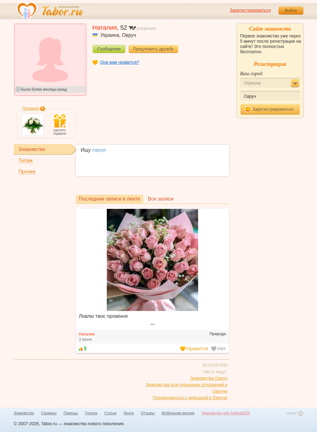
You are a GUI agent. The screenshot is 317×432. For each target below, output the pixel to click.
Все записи (161, 198)
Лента (129, 413)
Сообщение (109, 48)
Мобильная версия (178, 413)
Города (91, 413)
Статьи (110, 413)
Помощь (71, 413)
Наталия (87, 334)
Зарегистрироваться (250, 10)
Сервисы (49, 413)
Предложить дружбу (153, 48)
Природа (218, 333)
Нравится (194, 348)
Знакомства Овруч (208, 378)
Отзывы (147, 413)
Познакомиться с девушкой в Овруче (190, 397)
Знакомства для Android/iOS (226, 413)
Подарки (30, 108)
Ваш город (251, 73)
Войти (291, 10)
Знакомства (24, 413)
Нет (218, 348)
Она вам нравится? (119, 62)
